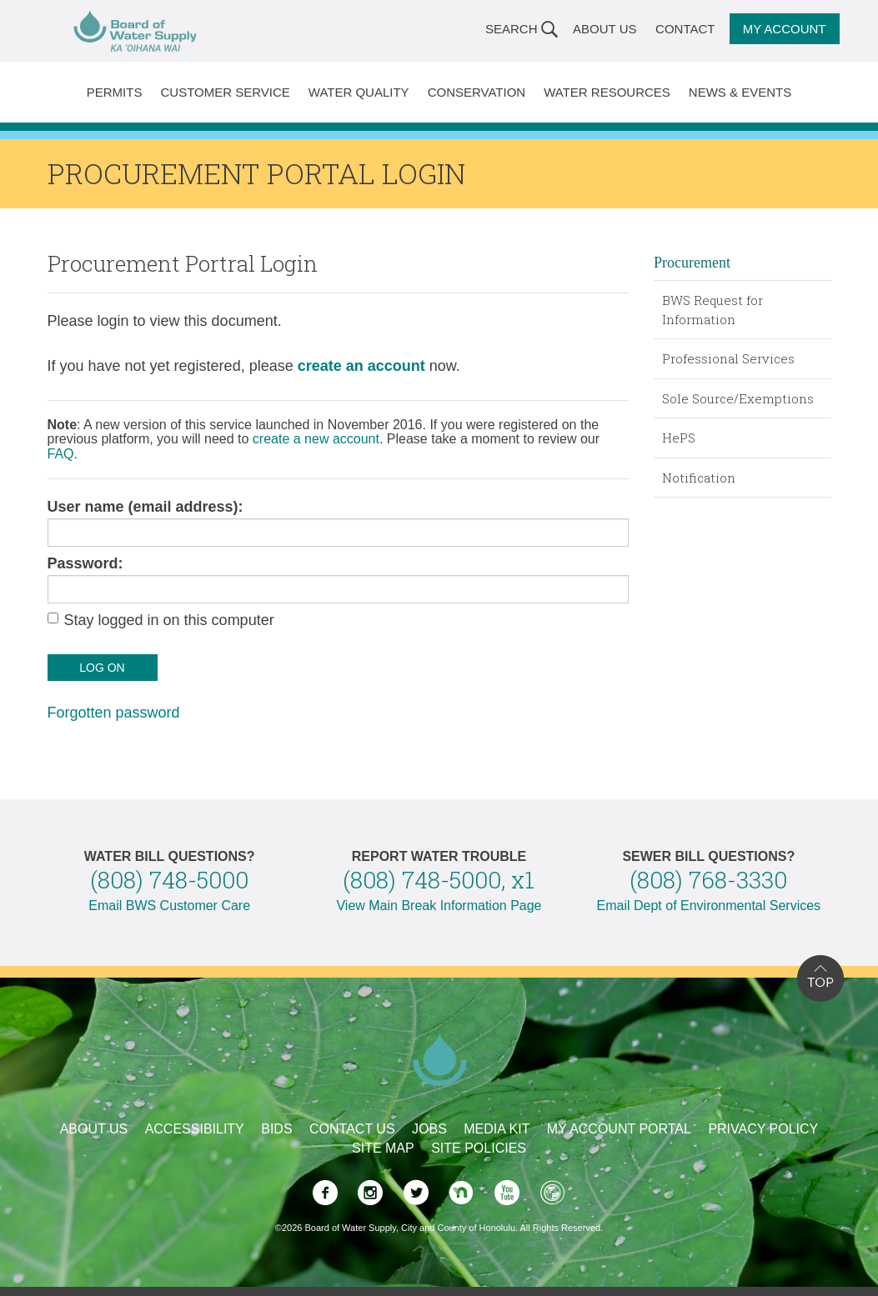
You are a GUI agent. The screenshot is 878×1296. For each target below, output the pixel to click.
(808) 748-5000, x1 (438, 879)
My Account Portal (619, 1129)
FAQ (61, 454)
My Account (784, 29)
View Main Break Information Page (438, 905)
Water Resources (607, 92)
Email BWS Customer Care (169, 905)
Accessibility (194, 1129)
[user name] (339, 532)
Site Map (383, 1148)
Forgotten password (114, 712)
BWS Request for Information (712, 310)
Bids (276, 1129)
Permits (115, 92)
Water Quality (359, 92)
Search (511, 29)
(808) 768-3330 (708, 879)
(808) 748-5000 (169, 879)
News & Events (740, 92)
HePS (678, 437)
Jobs (429, 1129)
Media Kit (496, 1129)
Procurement (692, 262)
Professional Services (728, 358)
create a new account (316, 439)
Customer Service (224, 92)
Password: (85, 563)
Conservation (477, 92)
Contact (685, 29)
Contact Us (352, 1129)
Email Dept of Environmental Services (709, 905)
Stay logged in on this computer (169, 620)
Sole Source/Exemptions (738, 398)
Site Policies (478, 1148)
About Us (604, 29)
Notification (698, 477)
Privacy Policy (763, 1129)
